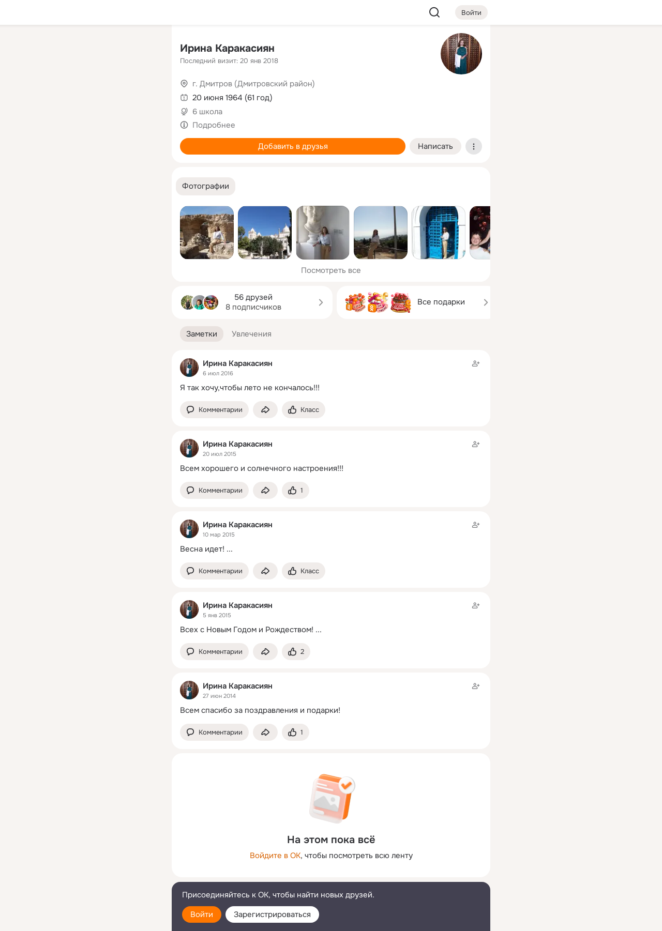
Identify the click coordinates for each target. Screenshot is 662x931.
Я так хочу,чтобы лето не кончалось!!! (250, 388)
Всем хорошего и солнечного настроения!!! (261, 468)
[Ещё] (95, 851)
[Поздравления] (95, 140)
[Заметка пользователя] (331, 375)
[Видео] (140, 95)
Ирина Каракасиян (227, 48)
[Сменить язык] (95, 873)
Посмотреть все (331, 270)
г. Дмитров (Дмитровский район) (253, 84)
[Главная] (49, 49)
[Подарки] (49, 140)
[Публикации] (49, 95)
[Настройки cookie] (95, 917)
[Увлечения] (95, 49)
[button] (205, 186)
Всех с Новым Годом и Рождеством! (246, 629)
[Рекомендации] (95, 186)
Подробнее (213, 125)
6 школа (207, 111)
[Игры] (140, 140)
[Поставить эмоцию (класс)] (303, 409)
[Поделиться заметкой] (265, 409)
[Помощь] (49, 186)
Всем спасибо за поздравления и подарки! (260, 710)
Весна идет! (202, 549)
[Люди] (95, 95)
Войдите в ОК (275, 855)
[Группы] (140, 49)
